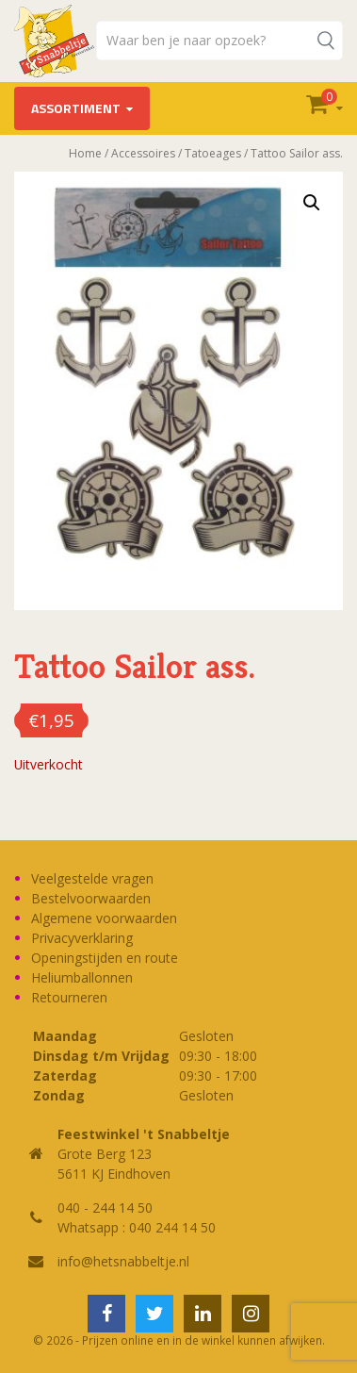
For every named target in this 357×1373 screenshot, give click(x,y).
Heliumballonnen (82, 977)
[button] (312, 203)
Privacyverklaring (82, 938)
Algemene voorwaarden (104, 918)
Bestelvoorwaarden (91, 898)
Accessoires (143, 153)
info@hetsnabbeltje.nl (123, 1261)
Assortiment (76, 108)
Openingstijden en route (104, 958)
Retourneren (69, 997)
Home (85, 153)
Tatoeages (213, 153)
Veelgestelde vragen (92, 878)
